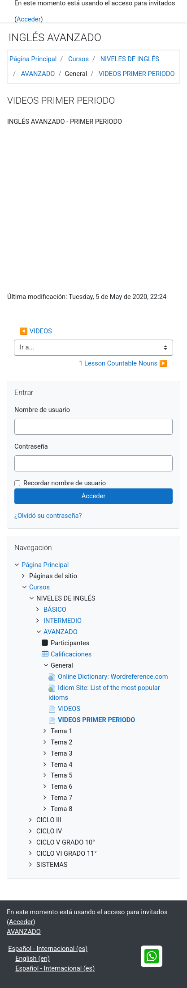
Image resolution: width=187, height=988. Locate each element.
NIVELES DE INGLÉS (129, 59)
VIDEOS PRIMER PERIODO (137, 74)
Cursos (78, 59)
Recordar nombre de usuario (64, 483)
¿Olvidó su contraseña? (48, 516)
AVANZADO (38, 74)
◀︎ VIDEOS (36, 331)
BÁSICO (54, 609)
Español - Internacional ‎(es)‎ (47, 949)
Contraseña (31, 446)
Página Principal (33, 59)
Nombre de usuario (42, 410)
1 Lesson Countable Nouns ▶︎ (123, 363)
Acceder (29, 19)
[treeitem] (93, 565)
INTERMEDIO (62, 621)
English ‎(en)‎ (32, 958)
